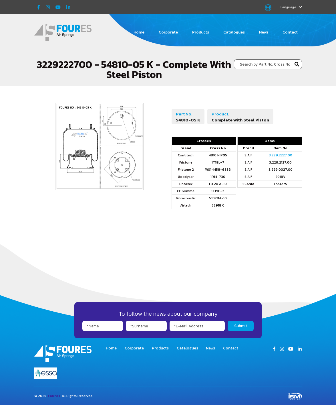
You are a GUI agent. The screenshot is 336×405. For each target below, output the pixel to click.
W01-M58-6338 (218, 169)
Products (200, 32)
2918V (280, 176)
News (263, 32)
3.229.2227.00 (280, 155)
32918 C (218, 205)
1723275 (280, 183)
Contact (290, 32)
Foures (54, 395)
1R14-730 (217, 176)
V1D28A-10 (218, 198)
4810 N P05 (218, 155)
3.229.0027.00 (281, 169)
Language (291, 7)
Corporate (168, 32)
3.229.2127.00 (280, 162)
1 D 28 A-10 (218, 183)
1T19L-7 (218, 162)
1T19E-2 (217, 191)
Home (139, 32)
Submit (240, 326)
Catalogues (234, 32)
